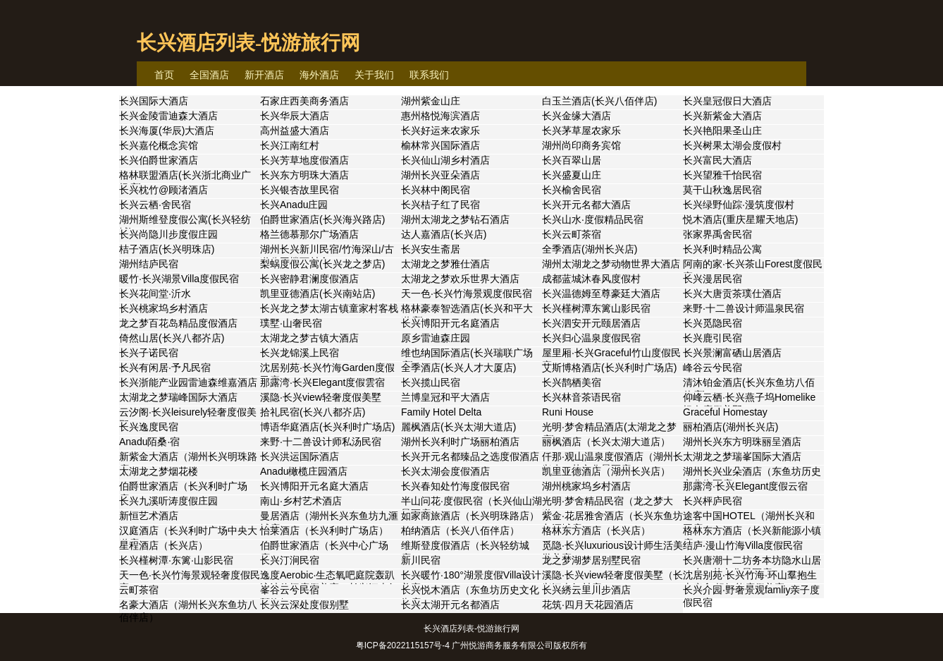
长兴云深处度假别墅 (304, 604)
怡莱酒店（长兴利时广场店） (324, 530)
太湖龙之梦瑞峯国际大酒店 (742, 456)
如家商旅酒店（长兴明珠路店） (470, 515)
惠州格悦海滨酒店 (440, 115)
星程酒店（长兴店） (163, 545)
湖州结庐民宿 (148, 263)
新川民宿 (420, 560)
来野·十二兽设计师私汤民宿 (320, 441)
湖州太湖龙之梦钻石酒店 (455, 219)
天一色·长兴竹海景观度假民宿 (466, 293)
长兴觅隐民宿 (712, 323)
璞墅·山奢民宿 (291, 323)
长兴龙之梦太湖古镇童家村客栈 (329, 308)
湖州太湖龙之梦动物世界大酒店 (611, 263)
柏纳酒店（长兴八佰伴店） (460, 530)
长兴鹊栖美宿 (571, 382)
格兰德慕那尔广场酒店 (309, 234)
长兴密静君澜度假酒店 (309, 278)
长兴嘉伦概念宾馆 (158, 145)
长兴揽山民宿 (430, 382)
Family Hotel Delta (441, 412)
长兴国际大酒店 (153, 101)
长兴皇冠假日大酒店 (727, 101)
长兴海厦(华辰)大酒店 (166, 130)
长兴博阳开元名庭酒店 (450, 323)
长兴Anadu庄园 (294, 204)
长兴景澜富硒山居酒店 (732, 352)
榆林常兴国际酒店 (440, 145)
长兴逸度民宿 (148, 426)
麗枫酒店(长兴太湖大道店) (458, 426)
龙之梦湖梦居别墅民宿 (591, 560)
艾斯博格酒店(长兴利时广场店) (609, 367)
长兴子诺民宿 (148, 352)
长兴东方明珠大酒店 (304, 175)
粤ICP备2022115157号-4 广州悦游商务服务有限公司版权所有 (472, 645)
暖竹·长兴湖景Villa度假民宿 (179, 278)
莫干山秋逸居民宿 (722, 189)
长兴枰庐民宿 (712, 501)
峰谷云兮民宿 (712, 367)
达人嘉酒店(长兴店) (443, 234)
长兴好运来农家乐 (440, 130)
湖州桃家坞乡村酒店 (586, 486)
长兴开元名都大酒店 (586, 204)
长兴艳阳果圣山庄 (722, 130)
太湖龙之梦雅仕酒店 (445, 263)
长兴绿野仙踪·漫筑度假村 (738, 204)
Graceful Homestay (725, 412)
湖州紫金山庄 (430, 101)
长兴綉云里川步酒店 (586, 589)
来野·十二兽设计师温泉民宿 (743, 308)
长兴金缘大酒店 (576, 115)
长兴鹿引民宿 (712, 338)
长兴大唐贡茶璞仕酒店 (732, 293)
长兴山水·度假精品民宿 (592, 219)
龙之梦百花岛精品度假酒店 (178, 323)
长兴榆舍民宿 (571, 189)
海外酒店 (319, 74)
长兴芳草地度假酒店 (304, 160)
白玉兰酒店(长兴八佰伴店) (599, 101)
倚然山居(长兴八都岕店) (171, 338)
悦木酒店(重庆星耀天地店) (740, 219)
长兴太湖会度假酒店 (445, 471)
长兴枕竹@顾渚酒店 (163, 189)
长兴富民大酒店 (717, 160)
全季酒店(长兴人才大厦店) (458, 367)
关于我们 (374, 74)
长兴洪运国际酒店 (299, 456)
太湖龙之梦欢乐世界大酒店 (460, 278)
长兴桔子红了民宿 (440, 204)
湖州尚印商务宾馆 (581, 145)
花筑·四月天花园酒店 (588, 604)
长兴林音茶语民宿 (581, 397)
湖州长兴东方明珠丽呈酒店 (742, 441)
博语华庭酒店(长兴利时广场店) (327, 426)
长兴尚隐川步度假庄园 (168, 234)
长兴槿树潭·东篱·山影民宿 (176, 560)
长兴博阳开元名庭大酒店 (314, 486)
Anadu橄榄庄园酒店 (303, 471)
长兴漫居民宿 (712, 278)
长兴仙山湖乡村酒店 (445, 160)
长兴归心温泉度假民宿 (591, 338)
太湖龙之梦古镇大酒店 (309, 338)
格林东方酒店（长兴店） (596, 530)
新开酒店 (264, 74)
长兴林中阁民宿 (435, 189)
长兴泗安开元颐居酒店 (591, 323)
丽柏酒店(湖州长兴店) (730, 426)
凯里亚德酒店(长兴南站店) (317, 293)
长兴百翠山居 (571, 160)
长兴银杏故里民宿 (299, 189)
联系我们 (429, 74)
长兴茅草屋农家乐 (581, 130)
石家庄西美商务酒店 (304, 101)
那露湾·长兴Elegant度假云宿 (745, 486)
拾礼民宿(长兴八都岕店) (312, 412)
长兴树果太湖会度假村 (732, 145)
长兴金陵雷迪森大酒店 (168, 115)
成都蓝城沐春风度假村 (591, 278)
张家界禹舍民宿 (717, 234)
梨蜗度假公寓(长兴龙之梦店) (322, 263)
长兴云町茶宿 (571, 234)
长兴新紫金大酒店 (722, 115)
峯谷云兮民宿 (289, 589)
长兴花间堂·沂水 (155, 293)
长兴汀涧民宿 (289, 560)
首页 (164, 74)
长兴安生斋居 (430, 249)
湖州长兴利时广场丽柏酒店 (460, 441)
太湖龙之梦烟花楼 (158, 471)
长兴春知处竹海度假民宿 (455, 486)
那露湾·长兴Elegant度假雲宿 (322, 382)
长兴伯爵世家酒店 (158, 160)
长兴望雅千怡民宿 (722, 175)
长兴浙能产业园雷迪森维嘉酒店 (188, 382)
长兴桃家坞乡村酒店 (163, 308)
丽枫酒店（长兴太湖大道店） (606, 441)
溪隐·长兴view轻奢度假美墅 (320, 397)
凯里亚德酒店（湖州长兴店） (606, 471)
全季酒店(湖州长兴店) (589, 249)
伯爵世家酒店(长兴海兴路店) (322, 219)
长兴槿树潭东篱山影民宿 (596, 308)
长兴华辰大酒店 (294, 115)
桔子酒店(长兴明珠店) (166, 249)
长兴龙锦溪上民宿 (299, 352)
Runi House (567, 412)
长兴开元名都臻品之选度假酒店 (470, 456)
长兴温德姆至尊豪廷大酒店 (601, 293)
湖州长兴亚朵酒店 (440, 175)
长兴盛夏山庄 (571, 175)
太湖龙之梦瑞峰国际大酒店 (178, 397)
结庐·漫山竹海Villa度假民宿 (743, 545)
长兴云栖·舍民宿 (155, 204)
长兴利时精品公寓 (722, 249)
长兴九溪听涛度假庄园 (168, 501)
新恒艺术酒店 (148, 515)
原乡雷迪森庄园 (435, 338)
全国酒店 (209, 74)
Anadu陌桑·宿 (149, 441)
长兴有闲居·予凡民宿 (165, 367)
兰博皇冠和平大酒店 (445, 397)
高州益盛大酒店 (294, 130)
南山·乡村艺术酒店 (301, 501)
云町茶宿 (139, 589)
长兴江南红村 (289, 145)
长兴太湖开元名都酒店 (450, 604)
